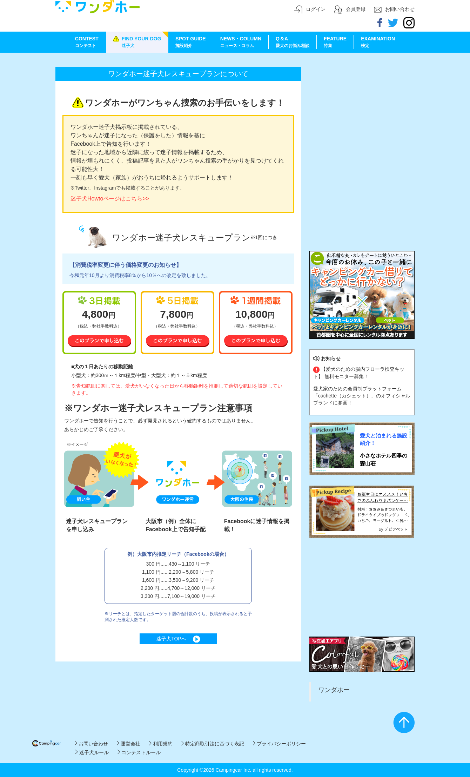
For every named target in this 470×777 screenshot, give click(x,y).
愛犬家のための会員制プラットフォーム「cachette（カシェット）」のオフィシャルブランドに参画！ (361, 396)
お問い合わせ (91, 743)
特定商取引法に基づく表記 (212, 743)
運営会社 (128, 743)
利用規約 (161, 743)
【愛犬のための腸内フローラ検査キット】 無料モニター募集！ (358, 372)
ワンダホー (334, 689)
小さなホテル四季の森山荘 (383, 459)
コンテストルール (139, 752)
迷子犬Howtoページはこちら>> (109, 199)
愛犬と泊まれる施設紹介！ (383, 439)
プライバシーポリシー (279, 743)
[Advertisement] (362, 103)
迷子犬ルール (91, 752)
